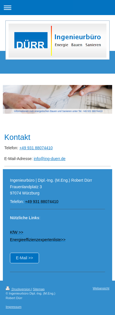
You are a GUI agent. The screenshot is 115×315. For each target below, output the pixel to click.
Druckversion (18, 289)
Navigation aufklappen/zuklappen (57, 7)
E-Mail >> (24, 258)
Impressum (13, 306)
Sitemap (39, 289)
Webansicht (101, 288)
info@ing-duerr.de (49, 158)
